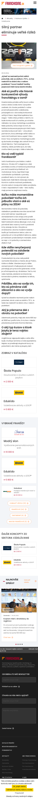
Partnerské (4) (19, 515)
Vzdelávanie (6, 21)
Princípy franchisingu (29, 760)
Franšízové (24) (19, 509)
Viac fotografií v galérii (22, 65)
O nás (24, 777)
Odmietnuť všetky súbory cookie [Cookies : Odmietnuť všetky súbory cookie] (19, 790)
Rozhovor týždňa (21, 18)
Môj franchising (7, 773)
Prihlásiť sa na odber (11, 687)
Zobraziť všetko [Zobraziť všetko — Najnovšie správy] (30, 581)
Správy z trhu (6, 769)
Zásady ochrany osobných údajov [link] (19, 796)
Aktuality (10, 18)
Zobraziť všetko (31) (19, 503)
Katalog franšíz (8, 743)
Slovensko (5, 760)
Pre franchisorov (27, 766)
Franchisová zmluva (29, 769)
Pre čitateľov (7, 777)
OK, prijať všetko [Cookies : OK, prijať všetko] (19, 786)
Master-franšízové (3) (19, 522)
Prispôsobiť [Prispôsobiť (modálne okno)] (19, 793)
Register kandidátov (9, 747)
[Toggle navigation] (34, 3)
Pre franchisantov (28, 763)
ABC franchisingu (29, 756)
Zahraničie (5, 763)
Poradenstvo (7, 750)
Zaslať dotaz (8, 728)
